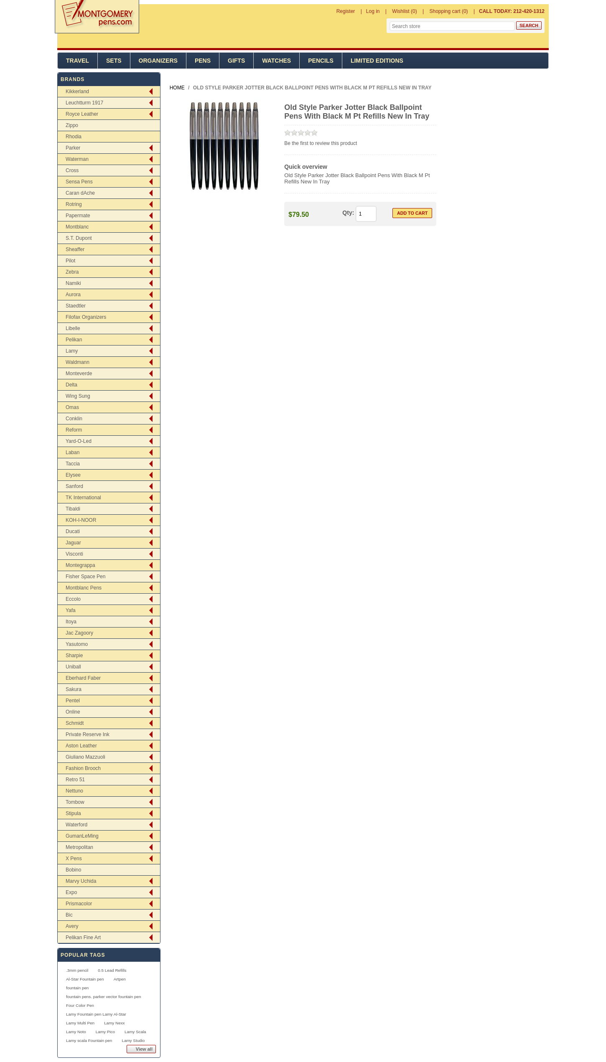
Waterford (76, 825)
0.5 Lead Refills (112, 970)
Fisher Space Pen (85, 576)
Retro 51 (75, 780)
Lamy (72, 351)
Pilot (70, 261)
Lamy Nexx (114, 1023)
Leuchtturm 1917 (84, 103)
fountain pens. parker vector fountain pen (103, 996)
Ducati (73, 531)
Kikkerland (77, 91)
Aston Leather (81, 746)
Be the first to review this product (320, 143)
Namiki (73, 283)
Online (73, 712)
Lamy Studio (133, 1040)
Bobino (73, 870)
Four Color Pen (80, 1005)
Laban (72, 452)
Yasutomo (77, 644)
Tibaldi (73, 509)
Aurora (73, 294)
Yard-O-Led (79, 441)
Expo (71, 892)
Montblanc (77, 227)
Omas (72, 407)
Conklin (74, 419)
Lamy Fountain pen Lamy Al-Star (96, 1014)
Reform (74, 430)
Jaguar (73, 543)
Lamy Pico (105, 1031)
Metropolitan (79, 847)
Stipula (73, 813)
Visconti (74, 554)
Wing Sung (78, 396)
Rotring (74, 204)
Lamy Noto (76, 1031)
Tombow (75, 802)
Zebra (72, 272)
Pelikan (74, 340)
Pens (203, 60)
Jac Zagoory (79, 633)
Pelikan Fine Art (83, 937)
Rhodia (73, 137)
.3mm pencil (77, 970)
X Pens (74, 858)
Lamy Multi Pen (80, 1023)
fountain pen (77, 988)
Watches (276, 60)
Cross (72, 170)
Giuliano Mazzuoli (85, 757)
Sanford (74, 486)
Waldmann (77, 362)
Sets (114, 60)
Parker (73, 148)
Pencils (321, 60)
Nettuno (74, 791)
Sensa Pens (79, 182)
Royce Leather (82, 114)
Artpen (120, 979)
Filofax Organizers (86, 317)
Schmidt (75, 723)
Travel (77, 60)
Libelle (73, 328)
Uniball (73, 667)
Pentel (73, 701)
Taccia (73, 464)
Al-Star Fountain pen (85, 979)
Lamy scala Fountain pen (89, 1040)
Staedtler (76, 306)
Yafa (71, 610)
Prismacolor (79, 904)
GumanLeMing (82, 836)
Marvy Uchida (81, 881)
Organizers (158, 60)
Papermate (78, 215)
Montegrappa (80, 565)
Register (345, 11)
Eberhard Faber (83, 678)
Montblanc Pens (84, 588)
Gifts (236, 60)
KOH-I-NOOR (81, 520)
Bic (69, 915)
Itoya (71, 622)
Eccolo (73, 599)
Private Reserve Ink (87, 734)
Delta (71, 385)
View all (144, 1049)
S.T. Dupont (79, 238)
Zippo (72, 125)
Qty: (348, 212)
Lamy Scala (135, 1031)
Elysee (73, 475)
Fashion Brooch (83, 768)
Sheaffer (75, 249)
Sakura (73, 689)
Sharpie (74, 655)
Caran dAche (80, 193)
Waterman (77, 159)
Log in (373, 11)
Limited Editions (377, 60)
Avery (72, 926)
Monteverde (79, 373)
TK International (83, 498)
